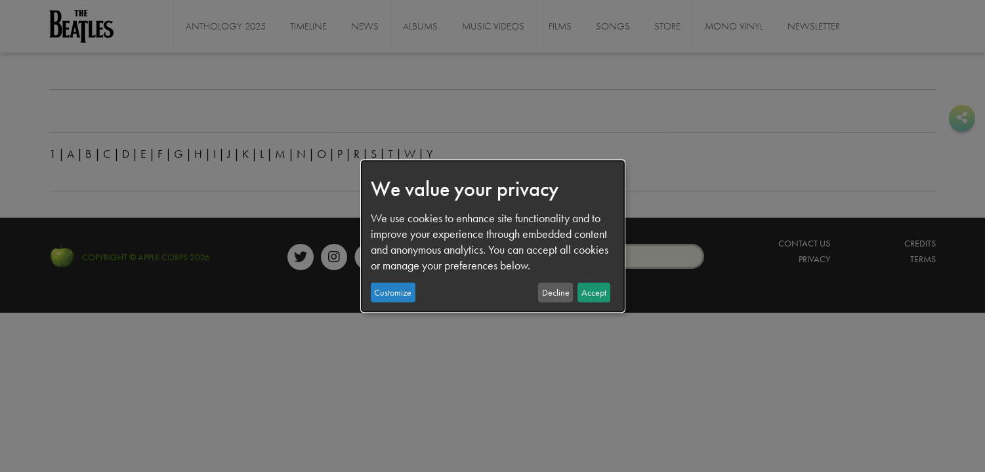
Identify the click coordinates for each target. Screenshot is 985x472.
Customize (392, 292)
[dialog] (493, 236)
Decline (556, 292)
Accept (593, 292)
